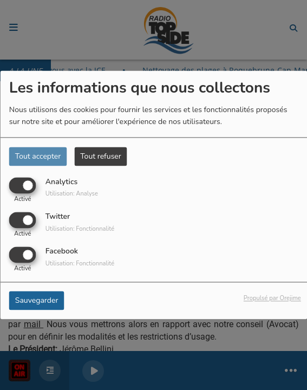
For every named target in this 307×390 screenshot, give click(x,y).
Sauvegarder (36, 301)
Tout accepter (38, 156)
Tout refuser (100, 156)
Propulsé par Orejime (272, 299)
